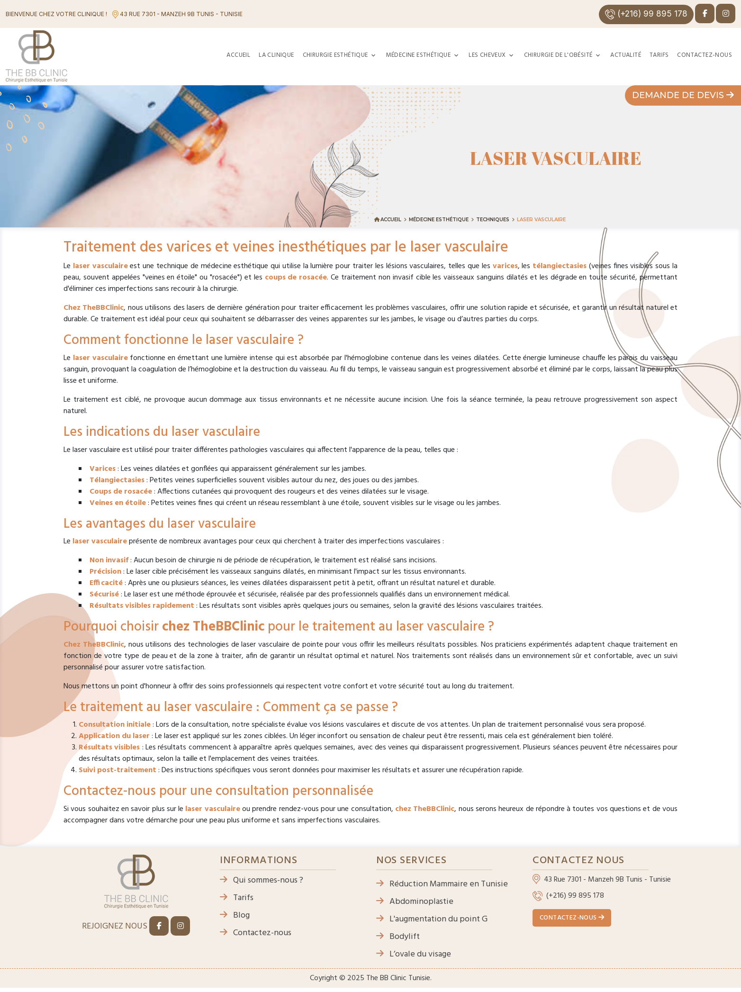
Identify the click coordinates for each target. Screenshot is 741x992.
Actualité (625, 55)
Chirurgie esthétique (335, 55)
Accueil (238, 55)
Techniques (492, 219)
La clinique (276, 55)
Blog (235, 915)
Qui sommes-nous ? (261, 880)
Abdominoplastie (414, 902)
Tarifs (659, 55)
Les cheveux (487, 55)
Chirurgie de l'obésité (558, 55)
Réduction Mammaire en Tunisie (442, 884)
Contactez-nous (704, 55)
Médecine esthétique (418, 55)
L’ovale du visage (413, 954)
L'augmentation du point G (432, 919)
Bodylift (398, 937)
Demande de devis (683, 95)
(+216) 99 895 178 (646, 14)
